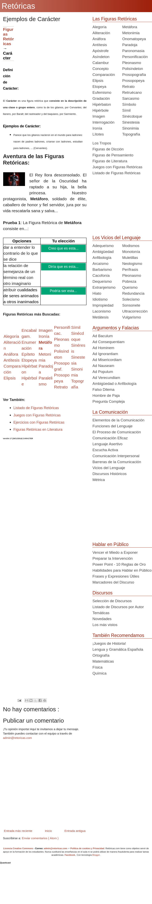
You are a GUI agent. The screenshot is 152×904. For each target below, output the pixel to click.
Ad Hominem (103, 348)
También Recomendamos (118, 635)
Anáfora (99, 39)
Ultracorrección (135, 311)
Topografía (131, 134)
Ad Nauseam (103, 366)
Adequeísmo (103, 246)
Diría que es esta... (64, 267)
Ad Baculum (102, 336)
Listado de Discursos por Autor (118, 607)
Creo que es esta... (64, 248)
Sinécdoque (132, 116)
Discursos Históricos (109, 474)
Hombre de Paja (106, 395)
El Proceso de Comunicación (116, 432)
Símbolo (129, 104)
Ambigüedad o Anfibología (114, 383)
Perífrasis (130, 269)
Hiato (96, 293)
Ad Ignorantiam (105, 354)
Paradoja (129, 45)
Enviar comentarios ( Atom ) (40, 838)
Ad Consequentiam (108, 342)
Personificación (135, 57)
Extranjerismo (103, 287)
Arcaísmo (100, 263)
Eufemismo (101, 92)
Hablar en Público (110, 544)
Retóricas (18, 6)
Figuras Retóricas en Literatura (38, 430)
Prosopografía (134, 75)
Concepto (100, 69)
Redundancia (133, 293)
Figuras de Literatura (109, 161)
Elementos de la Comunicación (118, 420)
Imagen (98, 116)
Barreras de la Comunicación (116, 462)
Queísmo (130, 287)
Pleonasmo (131, 63)
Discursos (102, 592)
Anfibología (101, 258)
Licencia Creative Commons (18, 848)
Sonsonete (131, 305)
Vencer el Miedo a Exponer (115, 552)
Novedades (102, 619)
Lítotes (98, 134)
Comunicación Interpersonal (115, 456)
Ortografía (101, 655)
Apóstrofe (100, 51)
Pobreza (129, 281)
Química (99, 673)
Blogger (96, 855)
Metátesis (100, 317)
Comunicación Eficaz (110, 438)
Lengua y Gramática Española (117, 649)
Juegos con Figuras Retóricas (37, 415)
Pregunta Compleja (108, 401)
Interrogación (103, 122)
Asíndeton (101, 57)
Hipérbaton (101, 104)
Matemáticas (103, 661)
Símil (126, 110)
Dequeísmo (102, 281)
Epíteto (28, 354)
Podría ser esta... (63, 291)
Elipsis (10, 378)
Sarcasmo (130, 98)
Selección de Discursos (112, 601)
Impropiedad (103, 305)
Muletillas (130, 258)
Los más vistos (104, 625)
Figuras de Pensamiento (112, 155)
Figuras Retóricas (8, 36)
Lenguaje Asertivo (107, 444)
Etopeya (99, 86)
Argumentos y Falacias (115, 327)
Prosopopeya (133, 80)
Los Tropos (101, 143)
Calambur (100, 63)
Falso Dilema (103, 389)
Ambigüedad (103, 252)
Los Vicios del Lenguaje (116, 237)
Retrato (128, 86)
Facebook (70, 855)
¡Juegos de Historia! (109, 643)
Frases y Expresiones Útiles (115, 576)
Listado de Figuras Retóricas (36, 408)
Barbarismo (102, 269)
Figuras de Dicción (108, 149)
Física (97, 667)
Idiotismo (100, 299)
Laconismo (101, 311)
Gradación (101, 98)
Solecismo (131, 299)
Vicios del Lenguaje (108, 468)
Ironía (97, 128)
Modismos (130, 246)
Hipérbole (100, 110)
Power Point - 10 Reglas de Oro (119, 564)
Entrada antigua (75, 830)
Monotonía (131, 252)
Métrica (98, 480)
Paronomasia (133, 51)
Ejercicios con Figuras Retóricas (38, 422)
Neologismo (132, 263)
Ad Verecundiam (106, 378)
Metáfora (129, 27)
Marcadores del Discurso (113, 582)
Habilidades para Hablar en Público (122, 570)
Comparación (103, 75)
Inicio (48, 830)
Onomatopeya (134, 39)
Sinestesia (131, 122)
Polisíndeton (132, 69)
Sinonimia (130, 128)
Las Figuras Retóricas (114, 18)
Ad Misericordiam (107, 360)
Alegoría (99, 27)
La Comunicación (110, 412)
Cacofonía (101, 275)
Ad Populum (102, 372)
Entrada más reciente (18, 830)
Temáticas (101, 613)
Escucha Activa (105, 450)
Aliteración (101, 33)
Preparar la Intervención (112, 558)
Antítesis (99, 45)
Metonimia (131, 33)
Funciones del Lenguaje (112, 426)
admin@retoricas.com (17, 737)
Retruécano (132, 92)
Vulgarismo (131, 317)
